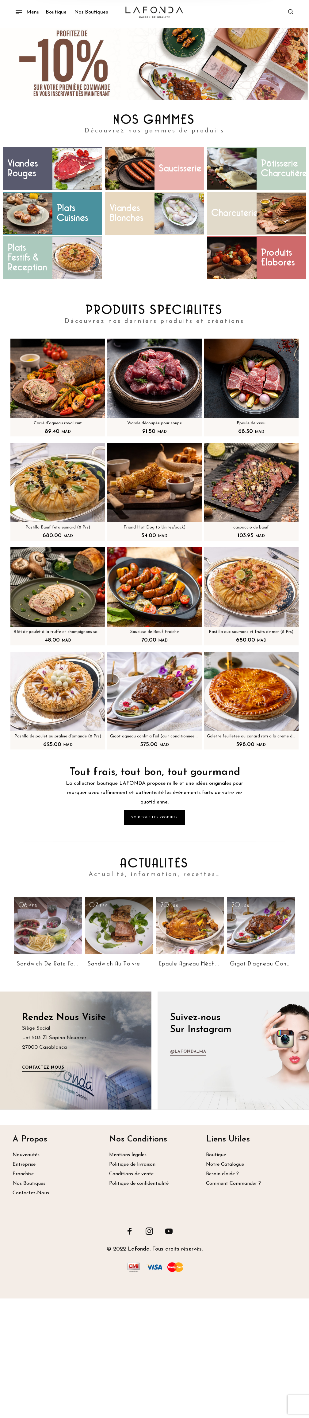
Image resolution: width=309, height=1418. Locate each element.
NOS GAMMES (154, 120)
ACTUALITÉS (154, 978)
